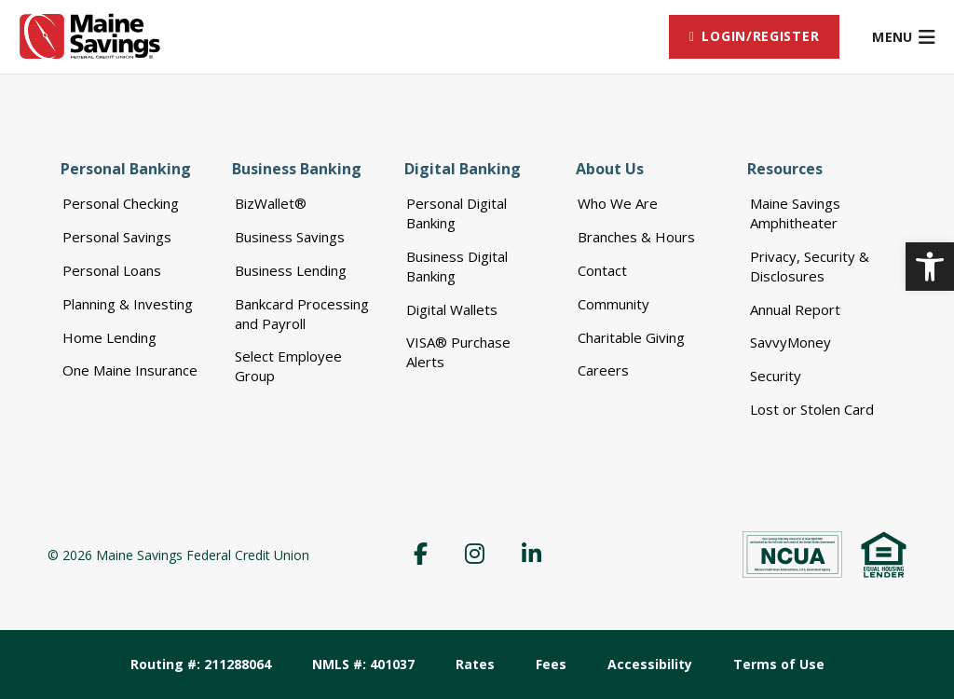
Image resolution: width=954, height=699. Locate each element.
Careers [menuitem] (603, 370)
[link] (930, 266)
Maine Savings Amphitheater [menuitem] (795, 213)
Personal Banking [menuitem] (126, 168)
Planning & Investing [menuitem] (127, 304)
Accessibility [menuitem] (649, 664)
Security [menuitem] (775, 375)
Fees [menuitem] (551, 664)
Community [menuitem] (613, 304)
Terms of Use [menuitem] (779, 664)
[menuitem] (754, 37)
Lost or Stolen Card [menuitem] (812, 409)
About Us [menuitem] (610, 168)
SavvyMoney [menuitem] (790, 342)
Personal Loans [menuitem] (111, 270)
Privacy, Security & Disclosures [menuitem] (809, 266)
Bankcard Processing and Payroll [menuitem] (302, 314)
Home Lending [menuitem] (109, 337)
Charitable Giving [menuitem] (631, 337)
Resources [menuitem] (785, 168)
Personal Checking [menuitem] (120, 203)
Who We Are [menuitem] (618, 203)
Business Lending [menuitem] (291, 270)
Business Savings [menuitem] (290, 236)
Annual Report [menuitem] (795, 309)
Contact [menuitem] (602, 270)
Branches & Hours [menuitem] (636, 236)
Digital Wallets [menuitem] (451, 309)
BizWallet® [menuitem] (271, 203)
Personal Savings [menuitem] (116, 236)
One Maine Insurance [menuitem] (130, 370)
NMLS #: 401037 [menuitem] (363, 664)
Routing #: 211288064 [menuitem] (200, 664)
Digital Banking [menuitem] (462, 168)
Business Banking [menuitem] (296, 168)
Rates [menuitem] (475, 664)
